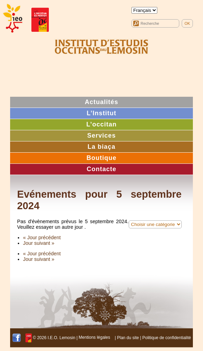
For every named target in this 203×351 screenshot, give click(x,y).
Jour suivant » (38, 243)
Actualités (101, 101)
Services (101, 135)
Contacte (101, 169)
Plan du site (128, 337)
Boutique (101, 157)
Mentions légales (94, 337)
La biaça (101, 146)
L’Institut (101, 113)
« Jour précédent (42, 237)
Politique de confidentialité (166, 337)
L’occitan (101, 124)
